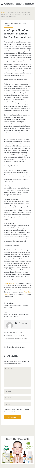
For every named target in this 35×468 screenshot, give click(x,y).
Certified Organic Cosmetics (19, 3)
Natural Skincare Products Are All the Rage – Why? (16, 306)
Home (4, 12)
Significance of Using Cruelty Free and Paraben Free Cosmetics (16, 315)
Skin (26, 338)
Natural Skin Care (10, 283)
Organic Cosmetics (14, 332)
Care (15, 336)
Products (19, 338)
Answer (9, 336)
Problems (10, 338)
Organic (22, 336)
